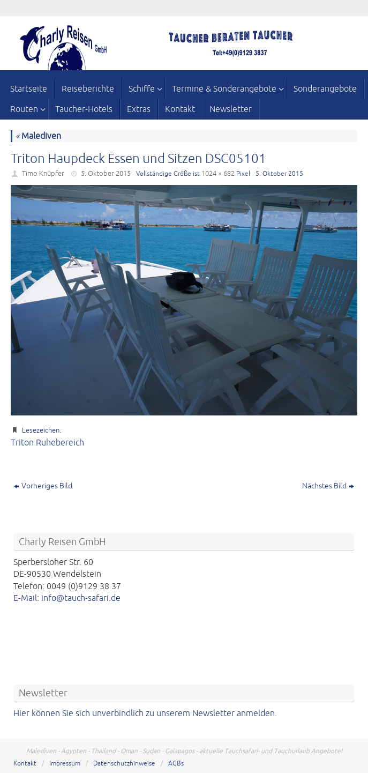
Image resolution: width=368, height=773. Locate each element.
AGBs (176, 764)
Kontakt (24, 764)
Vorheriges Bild (43, 485)
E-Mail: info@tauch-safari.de (67, 598)
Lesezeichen (40, 430)
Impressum (64, 764)
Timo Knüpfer (43, 173)
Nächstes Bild (328, 485)
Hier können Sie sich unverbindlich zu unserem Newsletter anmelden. (145, 713)
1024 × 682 (218, 173)
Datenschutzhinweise (124, 764)
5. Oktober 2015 (106, 173)
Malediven (38, 136)
